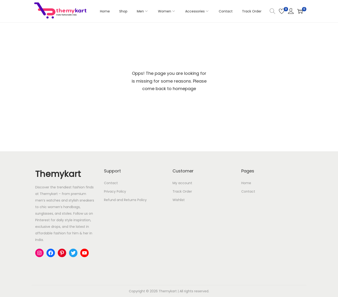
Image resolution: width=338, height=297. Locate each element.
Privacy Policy (115, 191)
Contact (111, 183)
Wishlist (179, 200)
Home (246, 183)
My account (182, 183)
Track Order (182, 191)
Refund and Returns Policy (125, 200)
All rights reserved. (194, 291)
